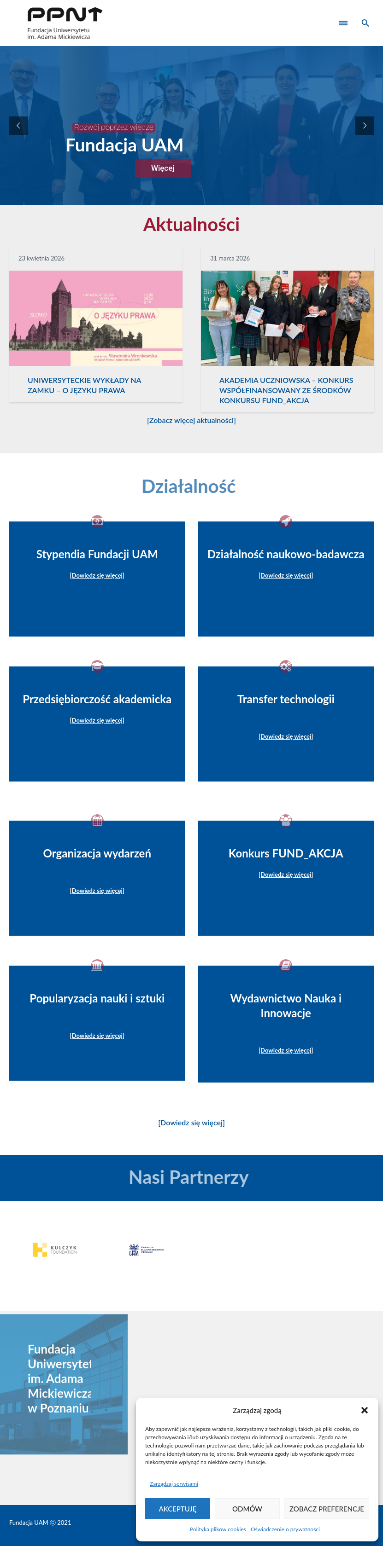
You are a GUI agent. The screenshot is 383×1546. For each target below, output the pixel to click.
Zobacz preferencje (326, 1509)
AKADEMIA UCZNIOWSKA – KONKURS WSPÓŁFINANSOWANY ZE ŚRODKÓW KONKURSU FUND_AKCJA (286, 390)
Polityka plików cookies (218, 1529)
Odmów (247, 1509)
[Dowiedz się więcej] (191, 1122)
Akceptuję (178, 1509)
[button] (364, 1410)
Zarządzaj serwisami (174, 1483)
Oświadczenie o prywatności (285, 1529)
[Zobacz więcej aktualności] (191, 420)
